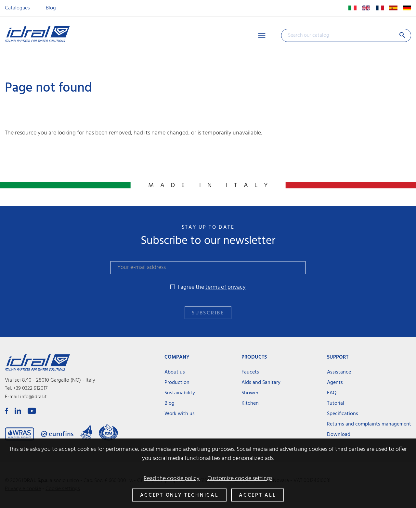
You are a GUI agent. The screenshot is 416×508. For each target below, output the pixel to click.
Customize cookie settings (239, 478)
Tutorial (335, 403)
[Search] (346, 35)
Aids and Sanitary (260, 382)
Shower (249, 393)
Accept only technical (179, 495)
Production (176, 382)
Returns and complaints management (369, 424)
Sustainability (179, 393)
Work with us (179, 414)
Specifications (342, 414)
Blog (51, 8)
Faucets (250, 372)
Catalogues (17, 8)
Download (338, 434)
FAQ (331, 393)
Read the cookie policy (172, 478)
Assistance (339, 372)
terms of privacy (225, 287)
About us (174, 372)
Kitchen (250, 403)
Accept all (257, 495)
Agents (335, 382)
